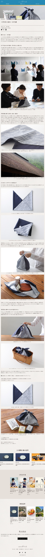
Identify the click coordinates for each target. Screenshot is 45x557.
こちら (2, 437)
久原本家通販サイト (7, 443)
